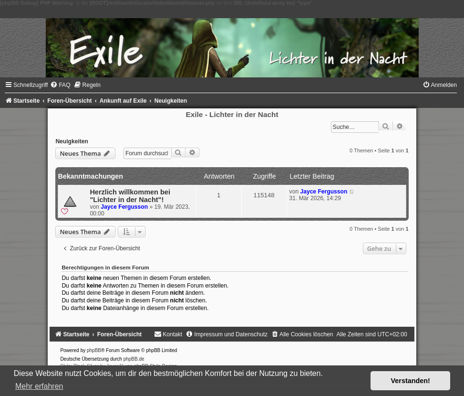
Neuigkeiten (71, 141)
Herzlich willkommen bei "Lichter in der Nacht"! (130, 195)
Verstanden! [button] (410, 381)
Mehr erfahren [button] (39, 386)
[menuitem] (60, 85)
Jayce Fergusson (124, 206)
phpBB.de (134, 359)
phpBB (94, 350)
